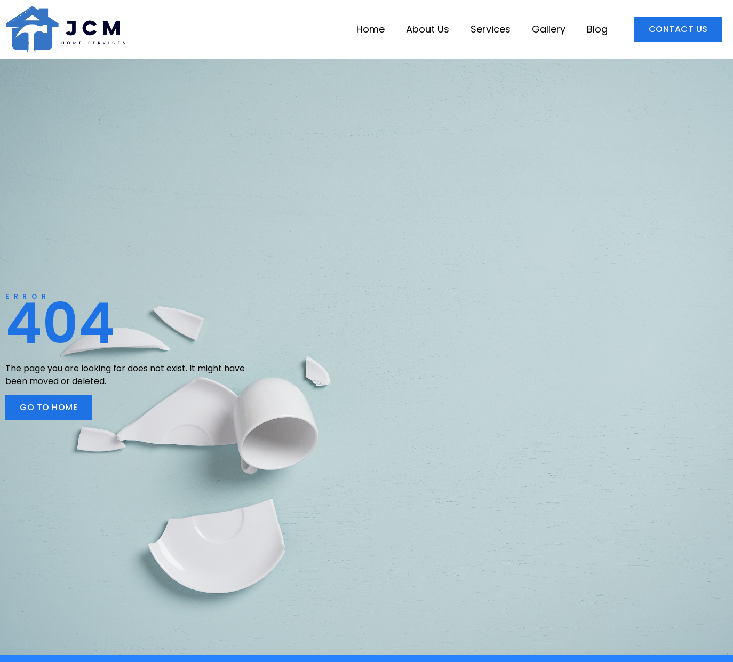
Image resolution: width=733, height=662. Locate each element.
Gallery (548, 29)
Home (370, 29)
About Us (427, 29)
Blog (597, 29)
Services (491, 29)
